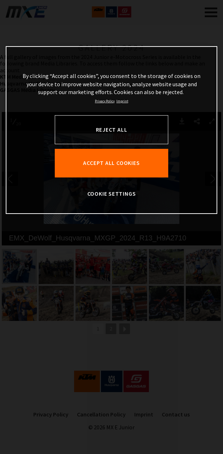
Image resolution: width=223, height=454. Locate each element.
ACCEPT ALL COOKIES (111, 163)
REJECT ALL (111, 129)
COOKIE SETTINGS (111, 193)
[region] (112, 130)
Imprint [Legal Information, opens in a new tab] (122, 101)
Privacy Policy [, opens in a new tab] (105, 101)
